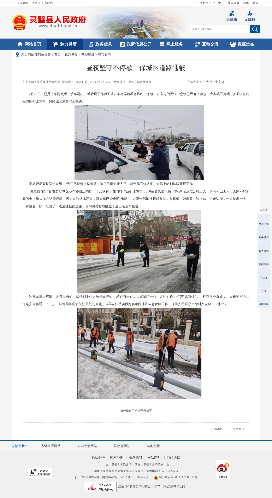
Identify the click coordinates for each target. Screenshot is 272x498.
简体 (246, 3)
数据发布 (242, 44)
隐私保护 (98, 457)
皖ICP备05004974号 (87, 477)
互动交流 (206, 44)
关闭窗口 (238, 429)
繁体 (255, 3)
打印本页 (217, 429)
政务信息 (100, 44)
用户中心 (218, 3)
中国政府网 (21, 3)
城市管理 (104, 54)
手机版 (204, 3)
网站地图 (116, 457)
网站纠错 (173, 457)
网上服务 (171, 44)
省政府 (36, 3)
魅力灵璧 (65, 44)
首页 (57, 54)
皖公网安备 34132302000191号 (178, 477)
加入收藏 (233, 3)
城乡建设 (87, 54)
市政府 (48, 3)
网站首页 (29, 44)
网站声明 (154, 457)
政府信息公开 (136, 44)
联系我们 (135, 457)
